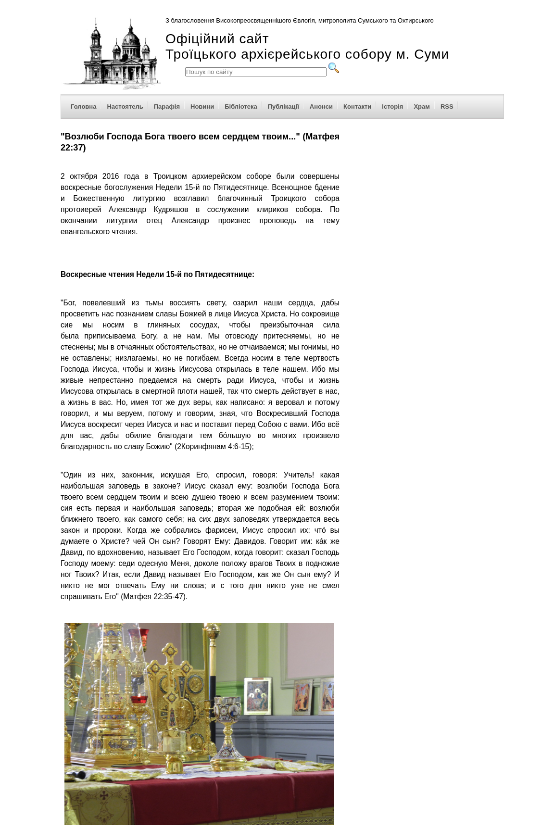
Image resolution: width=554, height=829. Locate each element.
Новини (202, 106)
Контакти (357, 106)
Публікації (283, 106)
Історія (392, 106)
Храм (421, 106)
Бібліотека (241, 106)
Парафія (167, 106)
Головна (83, 106)
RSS (447, 106)
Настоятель (125, 106)
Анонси (321, 106)
